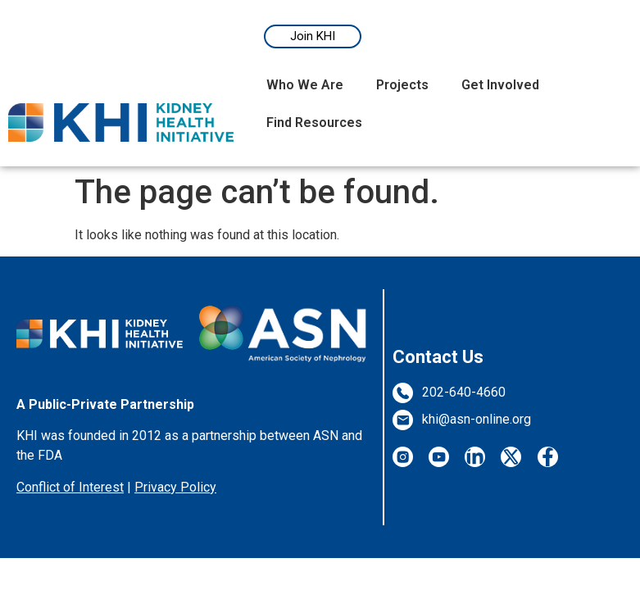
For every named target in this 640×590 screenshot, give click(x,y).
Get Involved (500, 85)
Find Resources (314, 122)
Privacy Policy (175, 487)
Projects (402, 85)
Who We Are (304, 85)
